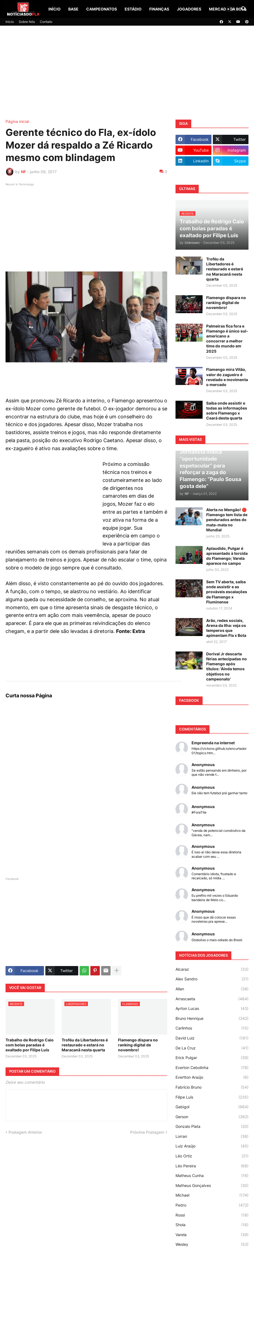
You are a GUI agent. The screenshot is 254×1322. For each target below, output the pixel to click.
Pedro (212, 1205)
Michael (212, 1195)
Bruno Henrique (212, 1018)
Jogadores (189, 9)
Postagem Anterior (25, 1132)
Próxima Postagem (147, 1132)
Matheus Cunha (212, 1175)
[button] (230, 9)
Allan (212, 989)
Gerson (212, 1117)
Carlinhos (212, 1028)
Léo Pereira (212, 1166)
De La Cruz (212, 1048)
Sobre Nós (27, 22)
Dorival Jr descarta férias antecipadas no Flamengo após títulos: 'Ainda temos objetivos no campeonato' (226, 666)
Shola (212, 1225)
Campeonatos (101, 9)
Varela (212, 1234)
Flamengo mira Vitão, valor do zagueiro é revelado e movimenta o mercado (227, 377)
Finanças (159, 9)
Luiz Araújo (212, 1146)
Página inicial (17, 121)
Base (73, 9)
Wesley (212, 1244)
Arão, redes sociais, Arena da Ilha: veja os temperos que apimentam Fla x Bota (226, 628)
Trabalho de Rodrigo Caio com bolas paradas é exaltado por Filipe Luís (30, 1045)
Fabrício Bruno (212, 1087)
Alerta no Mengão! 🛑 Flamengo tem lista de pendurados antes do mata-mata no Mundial (226, 519)
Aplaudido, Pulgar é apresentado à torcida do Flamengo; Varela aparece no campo (227, 556)
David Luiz (212, 1038)
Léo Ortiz (212, 1156)
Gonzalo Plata (212, 1126)
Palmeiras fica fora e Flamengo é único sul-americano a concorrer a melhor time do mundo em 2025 (227, 338)
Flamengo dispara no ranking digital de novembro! (138, 1045)
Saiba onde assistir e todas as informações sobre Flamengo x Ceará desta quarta (226, 411)
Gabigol (212, 1107)
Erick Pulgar (212, 1057)
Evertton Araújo (212, 1077)
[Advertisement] (127, 72)
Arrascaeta (212, 999)
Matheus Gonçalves (212, 1185)
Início (54, 9)
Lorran (212, 1136)
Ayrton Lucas (212, 1008)
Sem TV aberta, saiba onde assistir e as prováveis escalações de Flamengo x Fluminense (226, 591)
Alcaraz (212, 969)
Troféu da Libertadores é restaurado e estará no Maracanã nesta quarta (85, 1045)
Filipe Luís (212, 1097)
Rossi (212, 1215)
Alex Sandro (212, 979)
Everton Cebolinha (212, 1067)
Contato (46, 22)
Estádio (133, 9)
